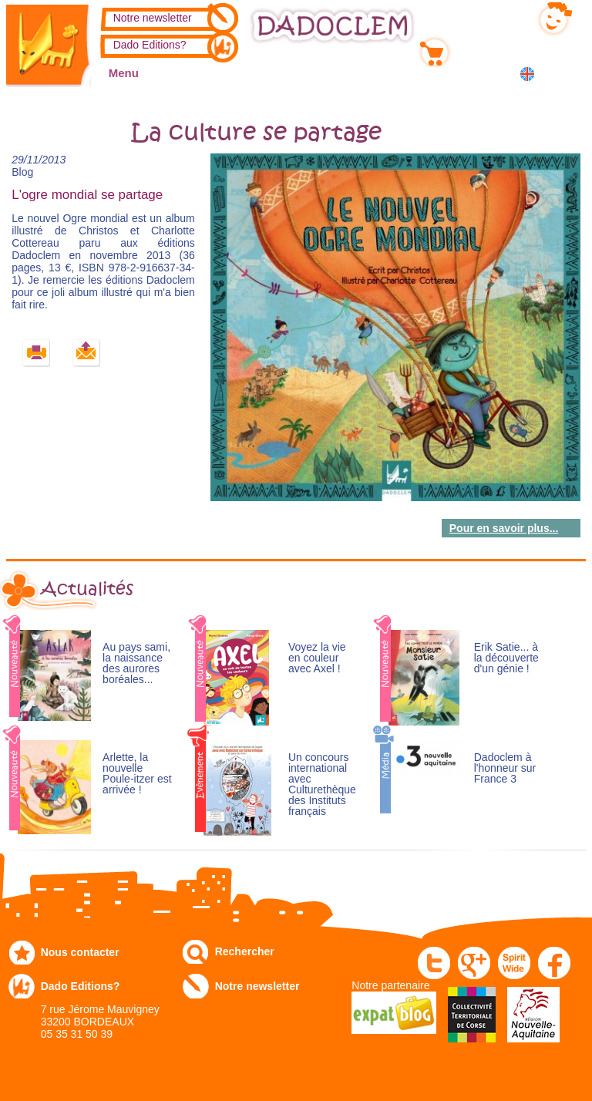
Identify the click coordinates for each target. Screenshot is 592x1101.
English (530, 74)
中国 (565, 75)
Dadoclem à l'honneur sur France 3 (505, 768)
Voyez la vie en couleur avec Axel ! (317, 658)
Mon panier (484, 48)
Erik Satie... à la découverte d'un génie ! (506, 658)
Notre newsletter (152, 18)
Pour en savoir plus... (504, 528)
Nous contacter (80, 952)
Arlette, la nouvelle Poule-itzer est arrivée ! (137, 774)
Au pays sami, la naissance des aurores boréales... (136, 663)
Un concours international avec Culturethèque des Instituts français (322, 784)
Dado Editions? (150, 45)
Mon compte (486, 16)
